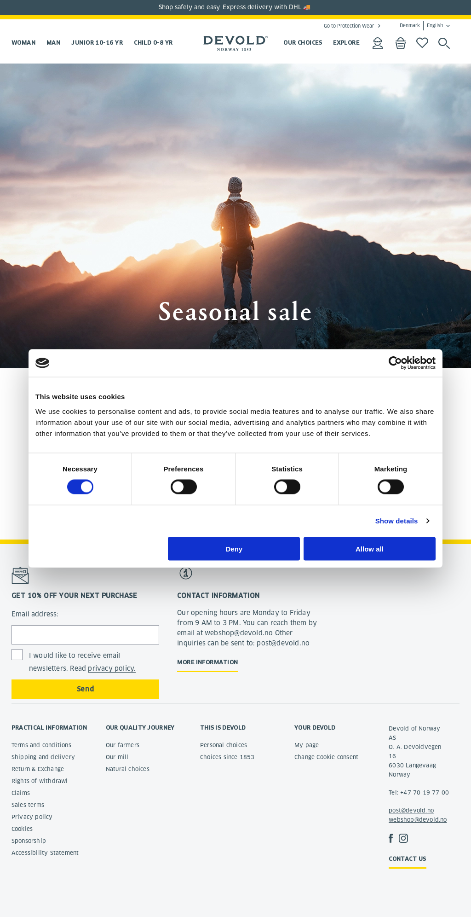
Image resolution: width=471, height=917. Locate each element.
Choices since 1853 (227, 757)
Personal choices (223, 745)
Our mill (117, 757)
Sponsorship (28, 840)
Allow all (370, 548)
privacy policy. (112, 668)
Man (53, 43)
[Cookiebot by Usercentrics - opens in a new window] (395, 363)
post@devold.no (411, 810)
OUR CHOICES (302, 43)
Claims (20, 792)
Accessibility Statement (45, 852)
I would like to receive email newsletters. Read (82, 662)
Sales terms (27, 804)
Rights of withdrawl (39, 781)
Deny (234, 548)
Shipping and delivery (43, 757)
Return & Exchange (37, 769)
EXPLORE (346, 43)
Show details (396, 521)
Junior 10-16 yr (97, 43)
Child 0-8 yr (153, 43)
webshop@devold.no (418, 819)
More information (207, 662)
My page (306, 745)
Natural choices (127, 769)
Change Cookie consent (326, 757)
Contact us (407, 859)
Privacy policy (32, 816)
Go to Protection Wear (349, 25)
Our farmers (122, 745)
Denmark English (421, 25)
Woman (23, 43)
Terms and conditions (41, 745)
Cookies (22, 828)
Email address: (35, 614)
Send (85, 689)
